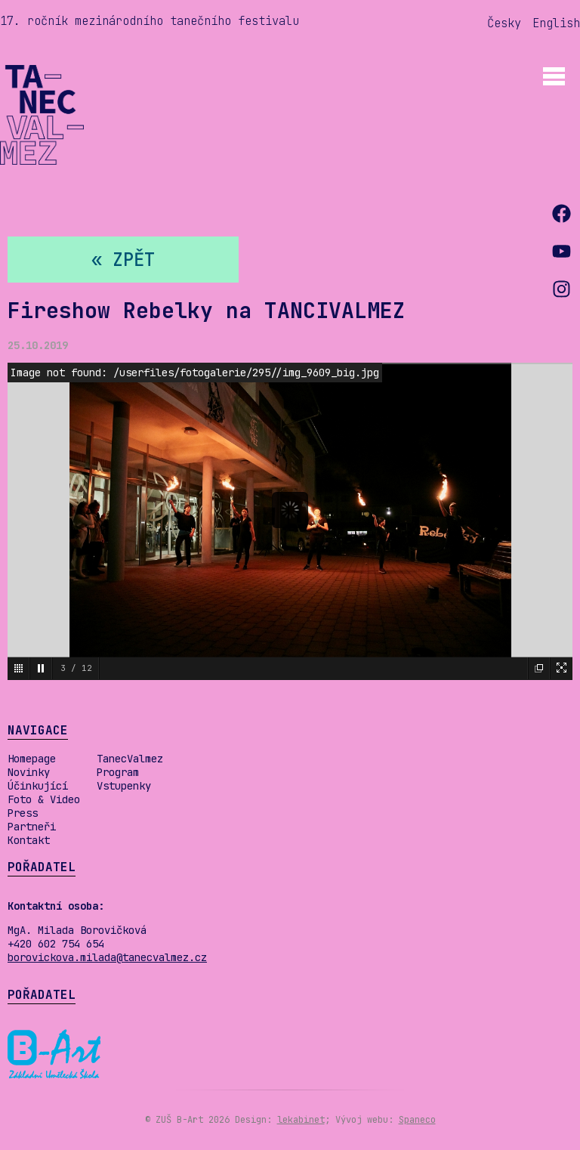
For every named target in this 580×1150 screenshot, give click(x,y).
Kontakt (29, 840)
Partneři (32, 826)
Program (118, 772)
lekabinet (301, 1120)
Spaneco (417, 1120)
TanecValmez (130, 758)
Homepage (32, 758)
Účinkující (38, 786)
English (556, 23)
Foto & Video (44, 799)
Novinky (29, 772)
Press (23, 813)
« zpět (123, 259)
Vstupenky (124, 786)
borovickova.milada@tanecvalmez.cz (107, 957)
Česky (504, 23)
